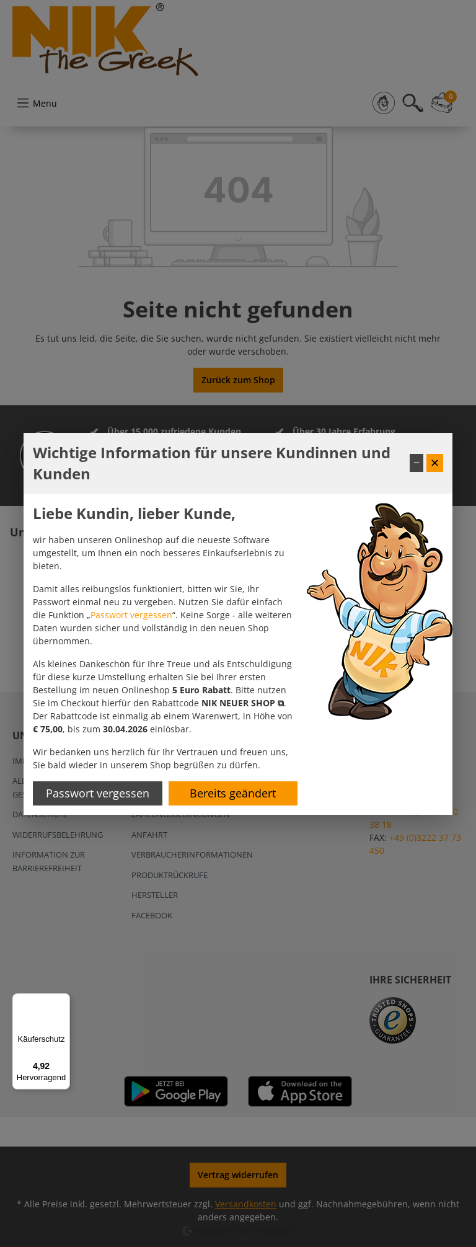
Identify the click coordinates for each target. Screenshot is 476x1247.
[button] (242, 703)
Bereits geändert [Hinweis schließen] (233, 793)
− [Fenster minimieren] (416, 462)
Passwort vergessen (131, 615)
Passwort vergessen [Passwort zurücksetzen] (97, 793)
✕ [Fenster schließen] (434, 462)
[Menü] (62, 1000)
